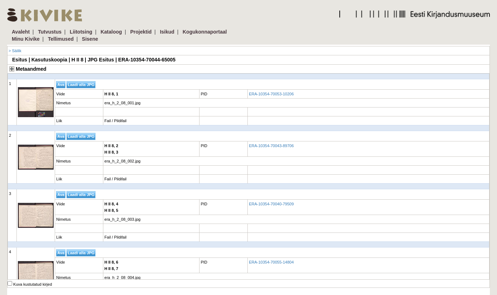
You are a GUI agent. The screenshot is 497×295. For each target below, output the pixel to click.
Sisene (90, 39)
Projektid (141, 32)
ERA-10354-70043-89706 (271, 146)
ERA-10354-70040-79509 (271, 204)
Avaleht (21, 32)
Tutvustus (49, 32)
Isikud (167, 32)
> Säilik (15, 51)
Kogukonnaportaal (205, 32)
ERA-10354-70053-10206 (271, 94)
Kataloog (111, 32)
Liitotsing (81, 32)
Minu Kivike (26, 39)
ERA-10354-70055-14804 (271, 262)
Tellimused (61, 39)
